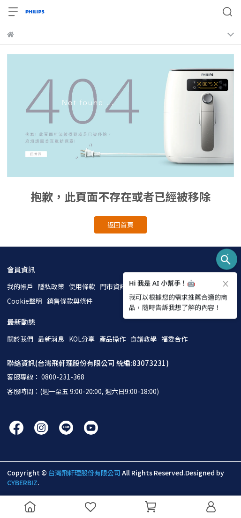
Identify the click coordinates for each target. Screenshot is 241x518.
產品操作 (112, 338)
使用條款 (82, 286)
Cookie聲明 (24, 301)
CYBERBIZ (22, 482)
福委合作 (174, 338)
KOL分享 (82, 338)
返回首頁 (120, 224)
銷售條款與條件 (70, 301)
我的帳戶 (20, 286)
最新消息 (51, 338)
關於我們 (20, 338)
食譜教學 (143, 338)
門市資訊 (113, 286)
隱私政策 (51, 286)
